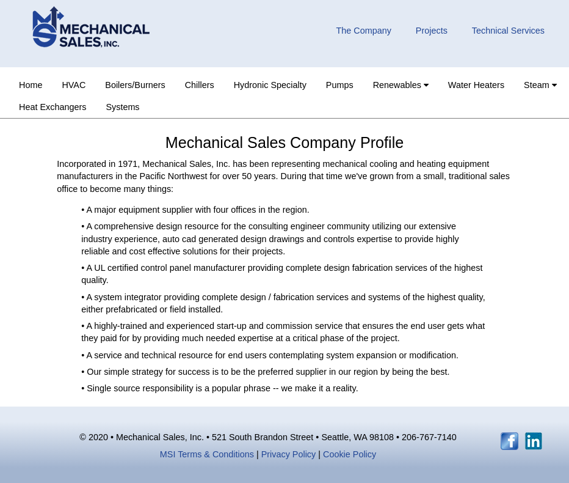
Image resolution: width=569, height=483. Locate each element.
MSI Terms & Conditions (207, 454)
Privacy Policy (290, 454)
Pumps (339, 85)
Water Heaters (476, 85)
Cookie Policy (349, 454)
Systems (122, 107)
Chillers (199, 85)
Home (30, 85)
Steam (540, 85)
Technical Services (508, 30)
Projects (432, 30)
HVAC (73, 85)
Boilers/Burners (135, 85)
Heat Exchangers (52, 107)
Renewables (401, 85)
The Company (363, 30)
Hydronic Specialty (270, 85)
